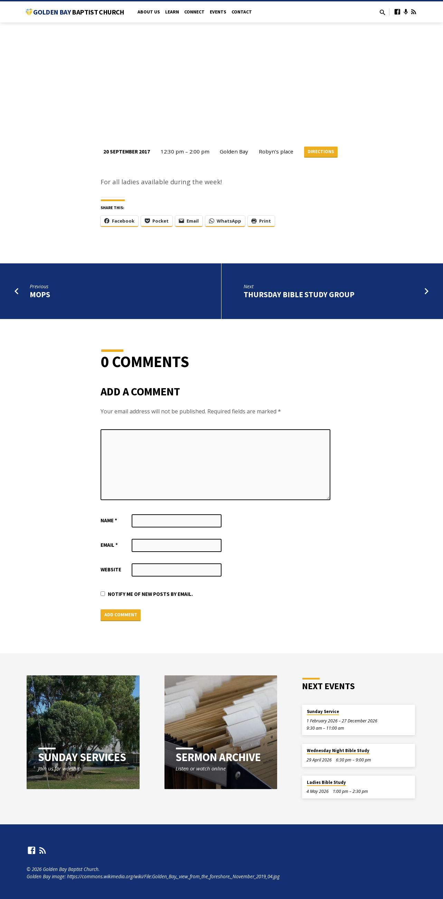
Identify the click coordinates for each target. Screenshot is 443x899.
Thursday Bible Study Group (299, 295)
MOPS (40, 295)
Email (109, 545)
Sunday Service (323, 712)
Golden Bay (78, 12)
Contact (242, 12)
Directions (320, 152)
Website (111, 570)
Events (218, 12)
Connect (194, 12)
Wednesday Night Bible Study (338, 751)
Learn (172, 12)
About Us (149, 12)
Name (109, 521)
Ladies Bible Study (326, 783)
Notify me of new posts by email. (150, 594)
